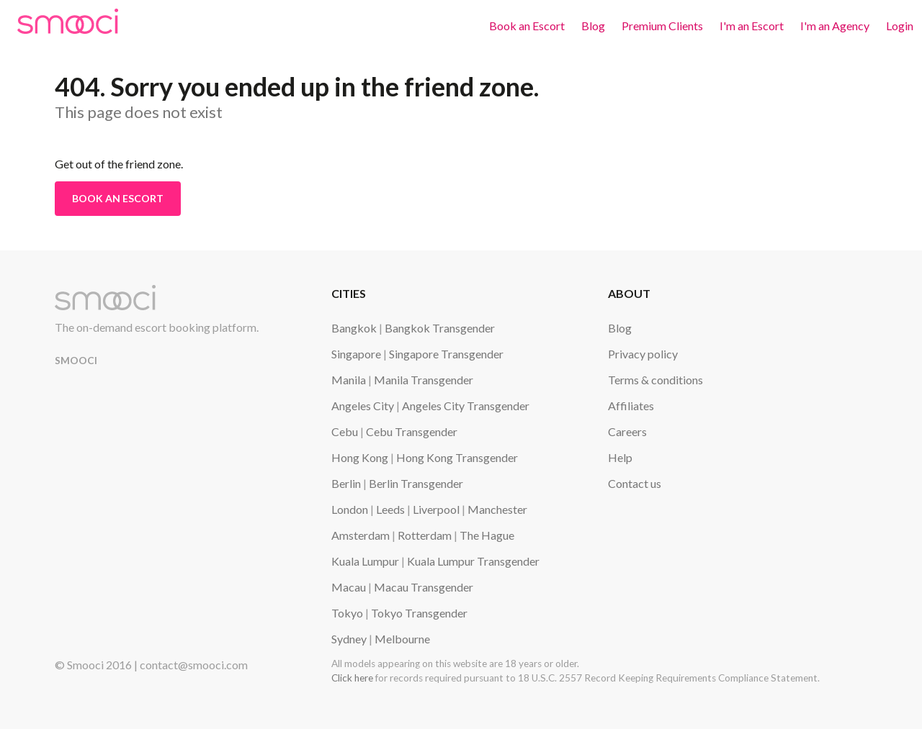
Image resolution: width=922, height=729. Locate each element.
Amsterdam (360, 535)
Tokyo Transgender (419, 613)
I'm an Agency (834, 25)
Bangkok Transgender (440, 328)
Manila (348, 379)
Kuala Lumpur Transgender (473, 561)
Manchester (497, 509)
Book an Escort (527, 25)
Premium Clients (662, 25)
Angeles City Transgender (465, 405)
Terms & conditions (655, 379)
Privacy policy (643, 354)
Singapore (356, 354)
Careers (627, 431)
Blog (593, 25)
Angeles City (362, 405)
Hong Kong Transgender (457, 457)
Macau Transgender (423, 587)
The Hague (487, 535)
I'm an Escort (752, 25)
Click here (352, 678)
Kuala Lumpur (365, 561)
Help (620, 457)
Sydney (349, 639)
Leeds (390, 509)
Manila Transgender (423, 379)
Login (899, 25)
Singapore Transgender (446, 354)
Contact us (634, 483)
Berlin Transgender (416, 483)
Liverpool (436, 509)
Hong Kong (359, 457)
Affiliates (631, 405)
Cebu (344, 431)
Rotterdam (425, 535)
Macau (348, 587)
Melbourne (402, 639)
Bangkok (354, 328)
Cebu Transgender (411, 431)
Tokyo (347, 613)
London (349, 509)
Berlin (346, 483)
